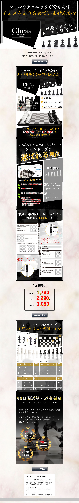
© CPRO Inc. (39, 501)
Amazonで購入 (39, 62)
